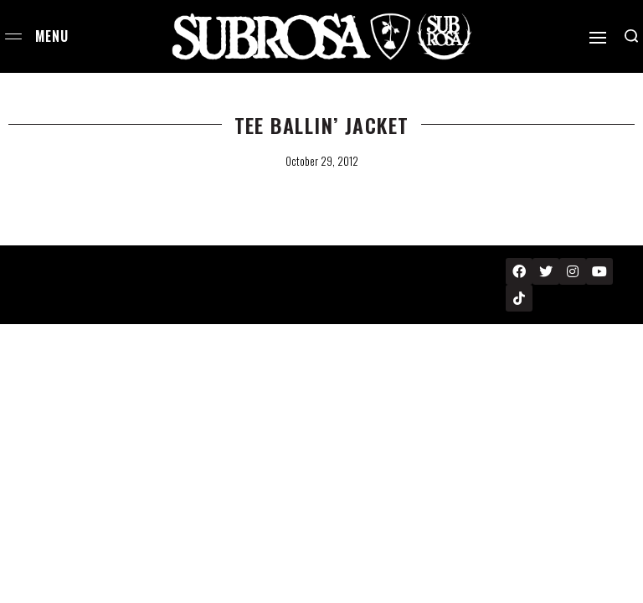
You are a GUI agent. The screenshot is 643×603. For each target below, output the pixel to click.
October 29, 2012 (321, 160)
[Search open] (631, 36)
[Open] (598, 37)
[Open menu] (13, 36)
